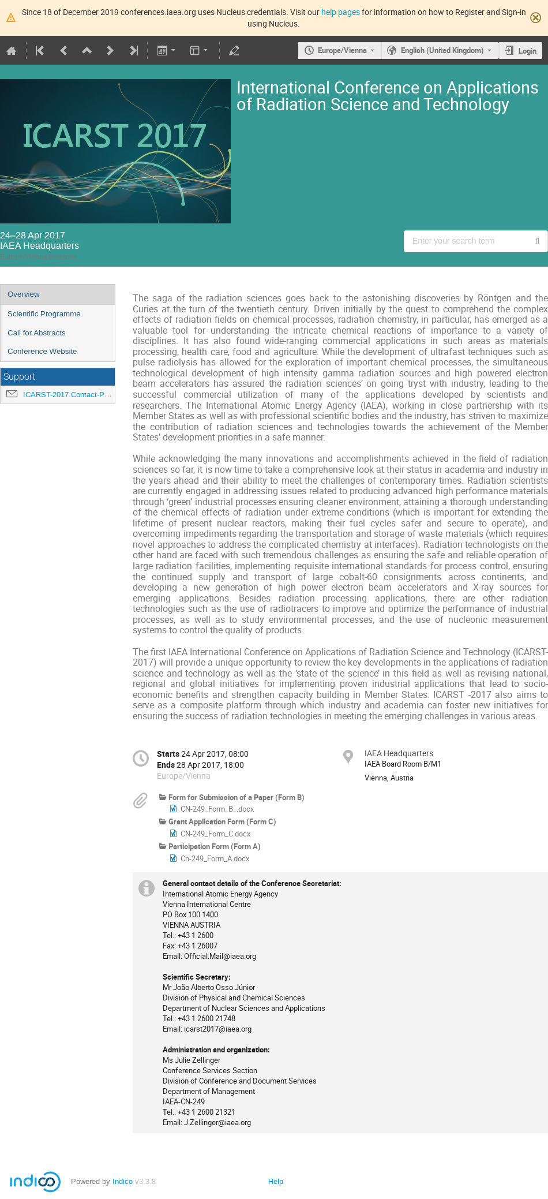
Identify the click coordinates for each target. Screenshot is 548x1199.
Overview (23, 294)
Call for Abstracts (36, 332)
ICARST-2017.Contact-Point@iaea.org (87, 394)
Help (275, 1181)
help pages (340, 11)
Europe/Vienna (342, 50)
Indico (122, 1181)
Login (527, 51)
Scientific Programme (44, 313)
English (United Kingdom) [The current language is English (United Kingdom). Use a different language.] (442, 50)
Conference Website (42, 351)
